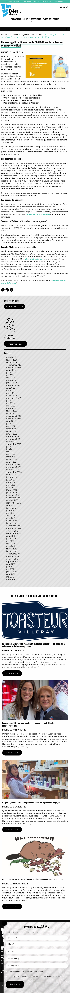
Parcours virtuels (51, 19)
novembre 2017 (13, 556)
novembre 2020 (13, 467)
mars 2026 (11, 357)
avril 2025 (10, 378)
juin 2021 (10, 449)
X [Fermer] (4, 923)
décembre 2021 (13, 436)
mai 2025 (10, 375)
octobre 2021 (12, 441)
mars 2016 (10, 579)
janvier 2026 (11, 362)
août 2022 (11, 421)
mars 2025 (11, 380)
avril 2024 (10, 393)
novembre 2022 (13, 419)
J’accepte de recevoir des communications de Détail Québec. (35, 976)
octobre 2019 (12, 500)
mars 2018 (11, 546)
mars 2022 (11, 429)
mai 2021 (10, 452)
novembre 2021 (13, 439)
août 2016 (10, 574)
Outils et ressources (31, 19)
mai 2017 (10, 569)
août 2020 (11, 475)
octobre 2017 (12, 559)
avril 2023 (10, 406)
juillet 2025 (11, 373)
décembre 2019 (13, 495)
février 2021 (11, 459)
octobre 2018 (12, 531)
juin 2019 (10, 510)
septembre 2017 (13, 562)
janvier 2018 (11, 551)
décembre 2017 (13, 554)
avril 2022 (10, 426)
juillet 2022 (11, 424)
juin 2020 (10, 480)
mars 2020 (11, 487)
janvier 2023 (11, 413)
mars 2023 (11, 408)
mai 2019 (10, 513)
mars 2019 (10, 518)
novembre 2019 (13, 498)
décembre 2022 (13, 416)
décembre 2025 (13, 365)
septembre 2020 (14, 472)
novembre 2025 (13, 367)
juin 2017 (10, 567)
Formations (16, 19)
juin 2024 (10, 388)
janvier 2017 (11, 572)
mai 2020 (10, 482)
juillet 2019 (11, 508)
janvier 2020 (12, 493)
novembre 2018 (13, 528)
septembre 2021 (13, 444)
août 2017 (10, 564)
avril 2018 (10, 544)
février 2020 (11, 490)
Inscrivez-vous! (15, 344)
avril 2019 (10, 515)
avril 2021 (10, 454)
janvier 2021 (11, 462)
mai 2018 (10, 541)
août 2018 (10, 536)
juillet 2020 (11, 477)
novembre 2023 (13, 398)
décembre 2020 (13, 464)
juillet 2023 (11, 401)
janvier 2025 (11, 383)
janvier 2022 (11, 434)
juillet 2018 (11, 538)
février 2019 (11, 521)
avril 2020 (10, 485)
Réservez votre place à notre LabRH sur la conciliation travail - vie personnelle (35, 2)
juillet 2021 (11, 447)
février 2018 (11, 549)
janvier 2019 (11, 523)
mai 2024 (10, 390)
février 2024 (11, 396)
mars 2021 (10, 457)
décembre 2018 (13, 526)
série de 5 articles (33, 259)
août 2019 (10, 505)
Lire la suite (12, 673)
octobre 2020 (12, 470)
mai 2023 (10, 403)
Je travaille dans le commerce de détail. (26, 972)
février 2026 (11, 360)
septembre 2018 (13, 533)
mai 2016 (10, 577)
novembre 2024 (13, 385)
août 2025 (11, 370)
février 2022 (11, 431)
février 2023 (11, 411)
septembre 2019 (13, 503)
